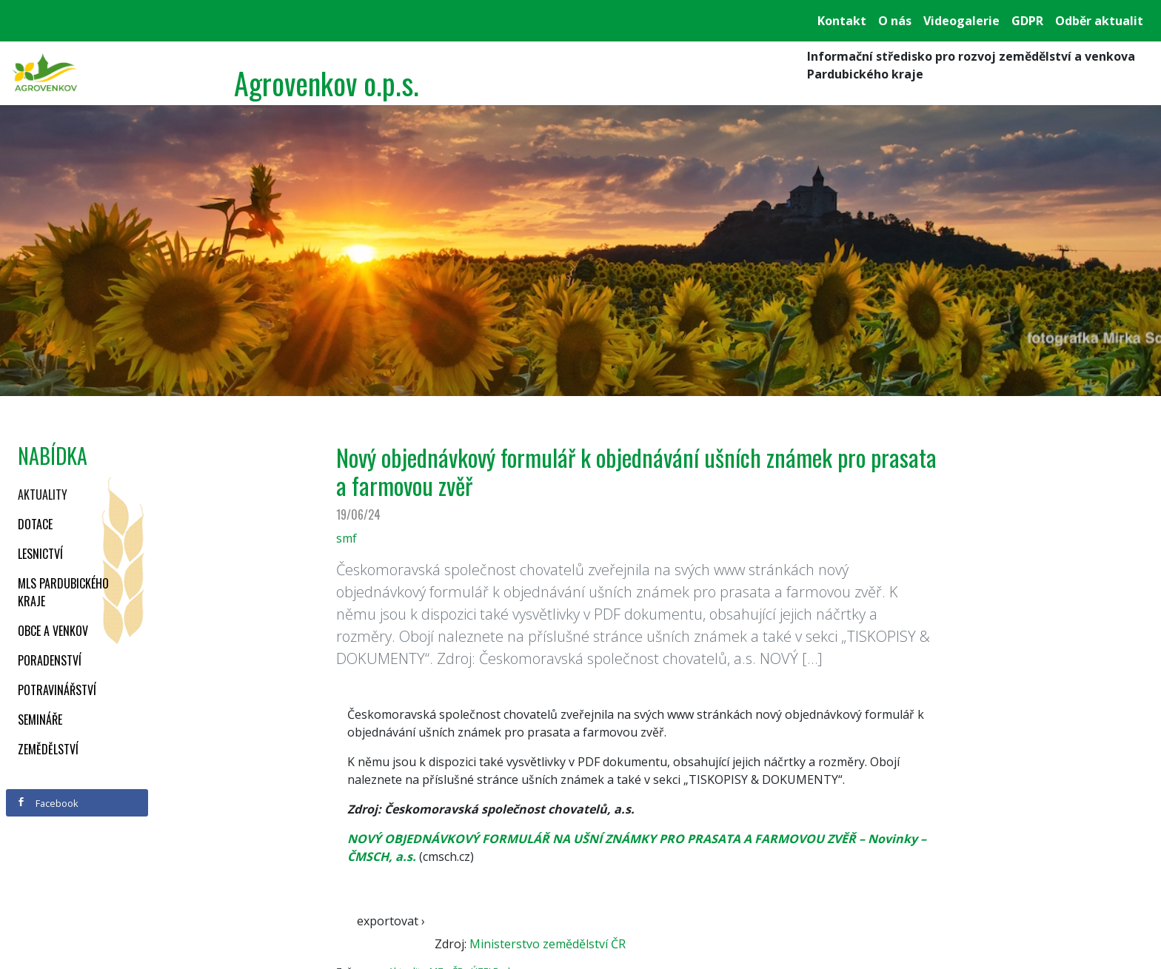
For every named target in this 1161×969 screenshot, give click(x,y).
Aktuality (42, 494)
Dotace (35, 524)
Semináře (40, 719)
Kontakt (841, 21)
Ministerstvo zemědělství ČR (547, 944)
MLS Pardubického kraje (63, 592)
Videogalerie (961, 21)
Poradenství (49, 660)
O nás (894, 21)
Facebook (47, 803)
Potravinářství (57, 690)
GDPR (1027, 21)
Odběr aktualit (1099, 21)
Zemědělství (48, 749)
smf (346, 538)
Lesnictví (40, 554)
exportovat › (391, 921)
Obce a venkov (53, 631)
